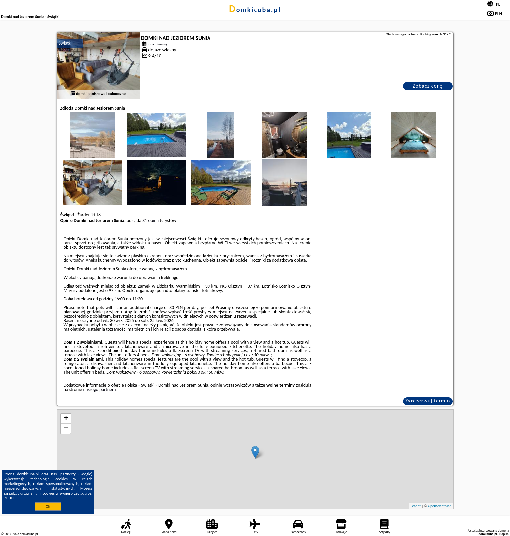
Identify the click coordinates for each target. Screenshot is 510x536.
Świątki (65, 43)
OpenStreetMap (440, 506)
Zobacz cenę (428, 86)
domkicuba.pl (255, 10)
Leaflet (416, 506)
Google (85, 474)
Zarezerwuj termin (427, 401)
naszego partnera (99, 389)
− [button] (66, 429)
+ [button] (66, 419)
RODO (9, 498)
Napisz (503, 534)
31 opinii (150, 220)
